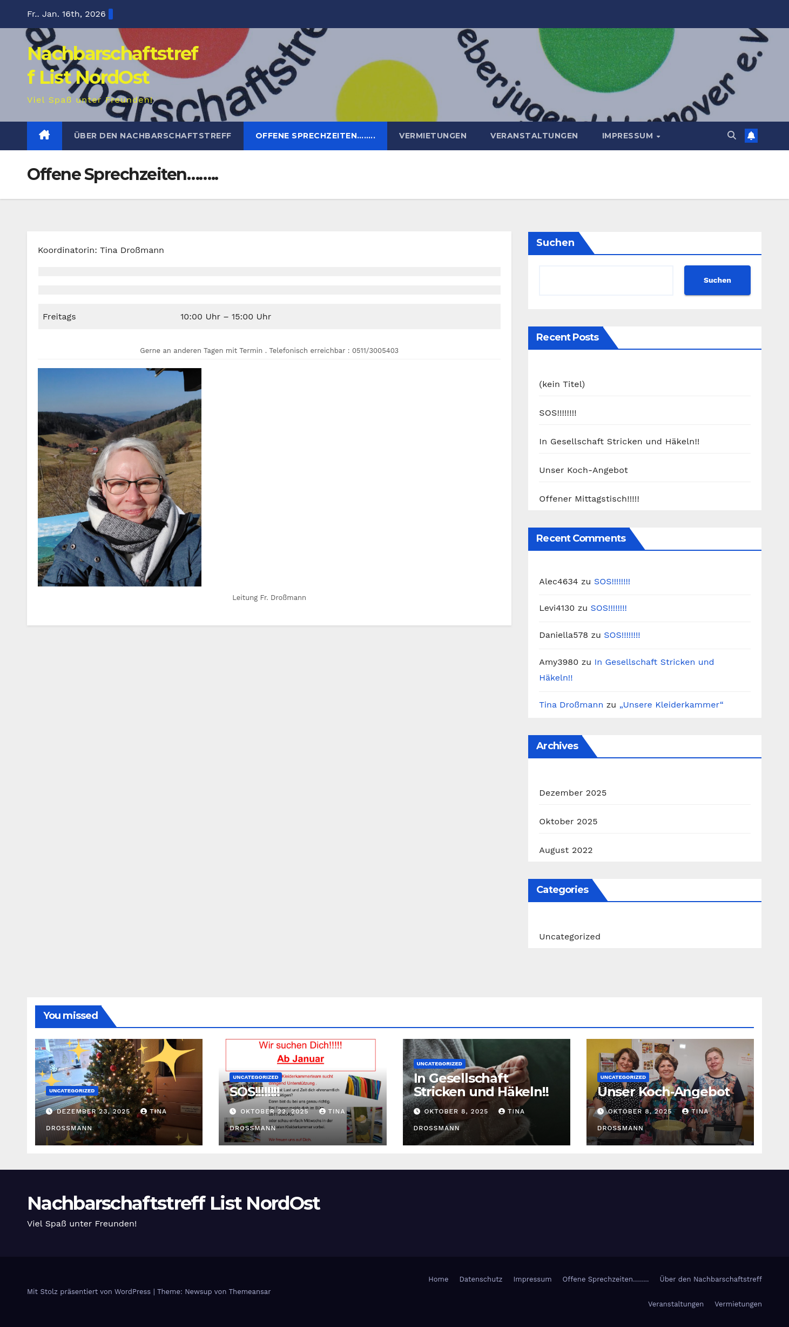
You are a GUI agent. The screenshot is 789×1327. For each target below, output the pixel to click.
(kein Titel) (562, 384)
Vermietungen (433, 136)
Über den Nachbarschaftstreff (153, 136)
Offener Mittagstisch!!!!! (589, 499)
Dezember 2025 (572, 793)
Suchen (555, 243)
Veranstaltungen (534, 136)
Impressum (629, 136)
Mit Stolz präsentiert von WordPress (90, 1292)
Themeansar (250, 1292)
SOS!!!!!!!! (558, 413)
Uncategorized (570, 936)
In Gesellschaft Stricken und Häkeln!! (619, 441)
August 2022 (565, 850)
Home (438, 1279)
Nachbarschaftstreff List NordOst (173, 1203)
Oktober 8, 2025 (457, 1111)
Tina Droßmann (571, 704)
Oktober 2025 (568, 821)
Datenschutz (480, 1279)
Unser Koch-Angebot (583, 470)
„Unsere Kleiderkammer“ (671, 704)
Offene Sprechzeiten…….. (315, 136)
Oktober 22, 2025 (275, 1111)
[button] (731, 135)
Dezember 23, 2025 (95, 1111)
